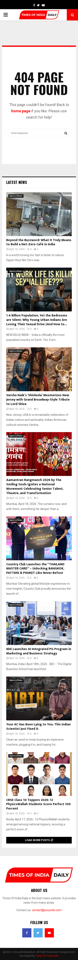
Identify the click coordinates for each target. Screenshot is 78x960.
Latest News (16, 182)
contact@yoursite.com (47, 910)
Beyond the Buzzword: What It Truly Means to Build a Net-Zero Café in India (38, 242)
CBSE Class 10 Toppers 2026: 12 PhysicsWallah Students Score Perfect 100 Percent (38, 804)
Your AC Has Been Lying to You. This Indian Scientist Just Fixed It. (38, 727)
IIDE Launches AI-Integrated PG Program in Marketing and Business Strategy (38, 651)
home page (20, 111)
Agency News (15, 196)
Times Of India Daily (46, 955)
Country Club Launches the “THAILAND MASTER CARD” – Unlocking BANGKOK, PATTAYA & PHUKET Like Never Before (35, 569)
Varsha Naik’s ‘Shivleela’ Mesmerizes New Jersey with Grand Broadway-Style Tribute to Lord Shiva (38, 399)
